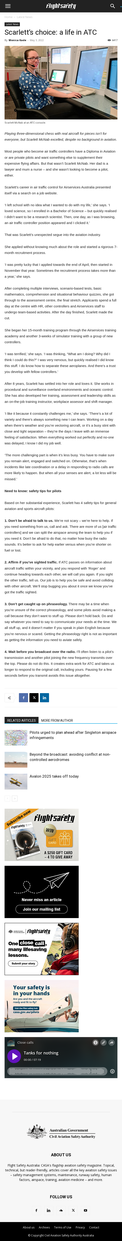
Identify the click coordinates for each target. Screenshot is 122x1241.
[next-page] (15, 798)
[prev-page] (7, 798)
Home (9, 17)
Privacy (80, 1227)
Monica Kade (17, 40)
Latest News (24, 17)
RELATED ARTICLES (21, 720)
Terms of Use (62, 1227)
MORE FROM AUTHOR (57, 720)
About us (28, 1227)
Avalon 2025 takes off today (54, 776)
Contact (94, 1227)
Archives (44, 1227)
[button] (7, 6)
